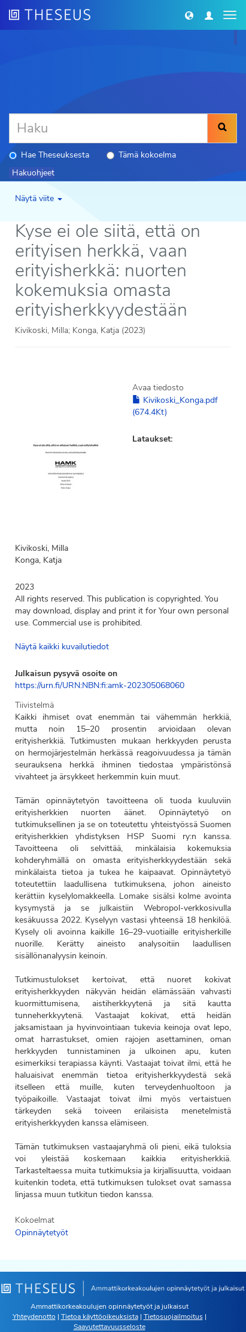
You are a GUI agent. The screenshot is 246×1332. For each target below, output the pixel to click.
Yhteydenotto (34, 1316)
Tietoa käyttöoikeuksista (99, 1316)
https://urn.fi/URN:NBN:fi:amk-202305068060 (99, 685)
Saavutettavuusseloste (109, 1326)
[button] (189, 15)
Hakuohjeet (33, 172)
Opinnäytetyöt (41, 1232)
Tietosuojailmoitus (173, 1316)
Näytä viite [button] (38, 198)
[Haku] (108, 128)
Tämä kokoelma (141, 155)
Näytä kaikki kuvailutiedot (62, 646)
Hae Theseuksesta (49, 155)
